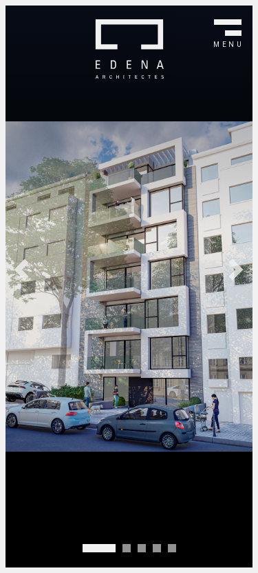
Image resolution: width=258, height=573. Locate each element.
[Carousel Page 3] (142, 548)
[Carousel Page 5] (172, 548)
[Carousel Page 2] (126, 548)
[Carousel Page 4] (157, 548)
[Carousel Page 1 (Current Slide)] (99, 548)
